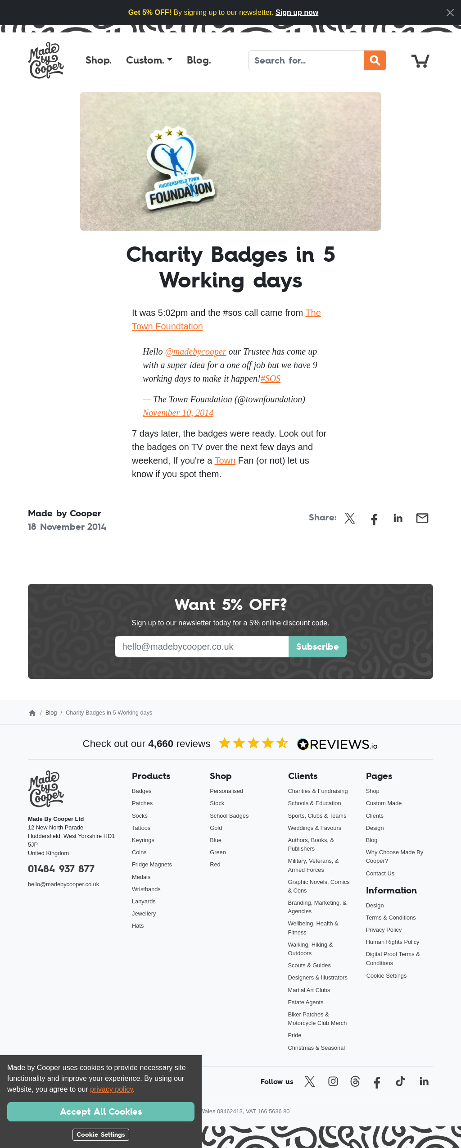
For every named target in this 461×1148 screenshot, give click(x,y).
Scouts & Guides (309, 965)
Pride (295, 1035)
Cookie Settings (386, 975)
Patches (142, 803)
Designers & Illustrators (318, 977)
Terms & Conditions (391, 917)
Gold (216, 828)
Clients (375, 815)
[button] (149, 60)
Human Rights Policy (393, 941)
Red (215, 864)
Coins (139, 852)
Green (218, 852)
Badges (141, 791)
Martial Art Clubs (309, 990)
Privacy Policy (384, 929)
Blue (215, 840)
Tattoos (141, 828)
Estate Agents (306, 1002)
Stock (217, 803)
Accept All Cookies (101, 1111)
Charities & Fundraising (318, 791)
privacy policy (111, 1089)
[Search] (306, 60)
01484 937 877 (61, 868)
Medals (141, 877)
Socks (140, 815)
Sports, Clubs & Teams (317, 815)
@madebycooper (195, 351)
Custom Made (384, 803)
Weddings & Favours (315, 828)
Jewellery (144, 913)
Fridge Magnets (152, 864)
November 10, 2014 (178, 413)
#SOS (270, 378)
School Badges (229, 815)
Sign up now (297, 12)
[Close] (450, 12)
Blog (51, 712)
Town (225, 460)
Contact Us (380, 873)
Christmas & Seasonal (316, 1047)
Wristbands (146, 889)
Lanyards (144, 901)
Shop (373, 791)
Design (375, 828)
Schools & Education (314, 803)
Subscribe (317, 646)
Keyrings (143, 840)
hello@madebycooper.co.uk (63, 884)
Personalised (226, 791)
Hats (138, 925)
